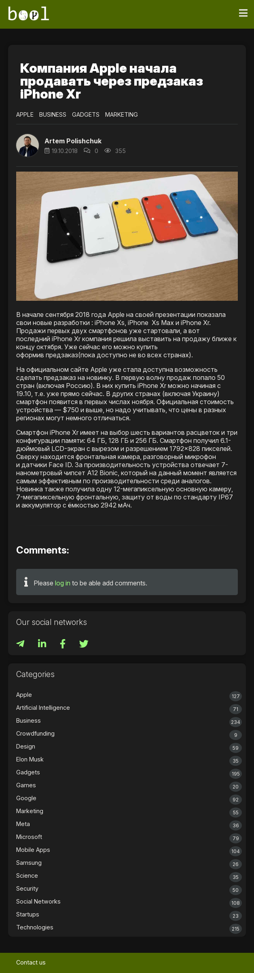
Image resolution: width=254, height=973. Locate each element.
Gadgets (85, 114)
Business (52, 114)
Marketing (121, 114)
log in (62, 583)
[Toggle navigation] (243, 13)
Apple (25, 114)
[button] (27, 145)
